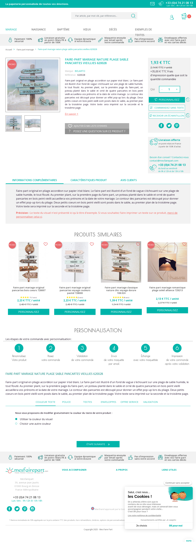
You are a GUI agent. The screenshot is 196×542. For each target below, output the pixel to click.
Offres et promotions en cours (74, 483)
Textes (87, 401)
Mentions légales (169, 479)
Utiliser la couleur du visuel (36, 419)
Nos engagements (121, 486)
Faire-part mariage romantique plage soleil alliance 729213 (167, 289)
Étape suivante (99, 444)
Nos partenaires (121, 493)
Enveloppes (108, 401)
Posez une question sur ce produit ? (97, 131)
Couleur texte (45, 401)
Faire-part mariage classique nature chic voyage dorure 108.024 (121, 290)
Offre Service (129, 401)
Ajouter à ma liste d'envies (87, 125)
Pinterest (176, 125)
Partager (161, 125)
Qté (152, 89)
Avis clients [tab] (129, 180)
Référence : (71, 74)
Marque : (69, 71)
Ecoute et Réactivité (121, 490)
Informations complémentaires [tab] (34, 180)
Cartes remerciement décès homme (74, 497)
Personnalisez (169, 99)
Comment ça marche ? (122, 483)
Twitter (17, 516)
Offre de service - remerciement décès (74, 486)
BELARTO (80, 71)
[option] (29, 279)
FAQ (74, 479)
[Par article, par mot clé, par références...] (104, 15)
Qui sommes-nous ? (121, 479)
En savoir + (71, 114)
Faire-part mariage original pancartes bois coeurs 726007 (28, 289)
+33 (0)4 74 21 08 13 (172, 165)
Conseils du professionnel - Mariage (74, 476)
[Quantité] (169, 89)
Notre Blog (122, 497)
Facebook (9, 516)
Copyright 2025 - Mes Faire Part (98, 537)
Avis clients (122, 476)
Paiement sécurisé (169, 476)
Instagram (32, 516)
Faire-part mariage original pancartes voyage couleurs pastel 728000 (75, 290)
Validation (150, 401)
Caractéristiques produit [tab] (89, 180)
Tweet (169, 125)
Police (66, 401)
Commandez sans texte (167, 107)
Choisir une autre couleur (35, 424)
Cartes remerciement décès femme (74, 501)
